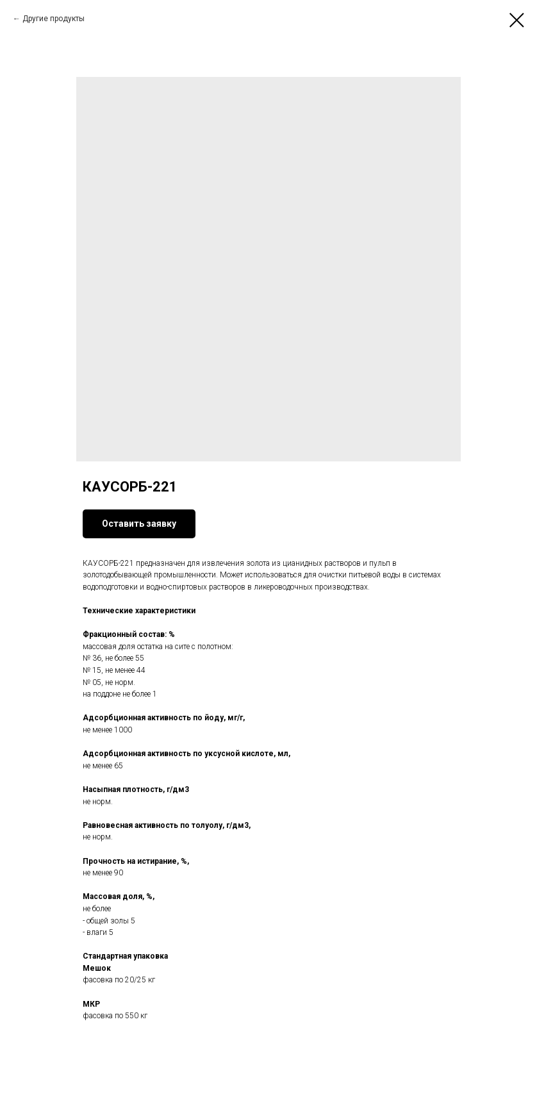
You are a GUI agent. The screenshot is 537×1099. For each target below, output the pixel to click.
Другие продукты (53, 18)
